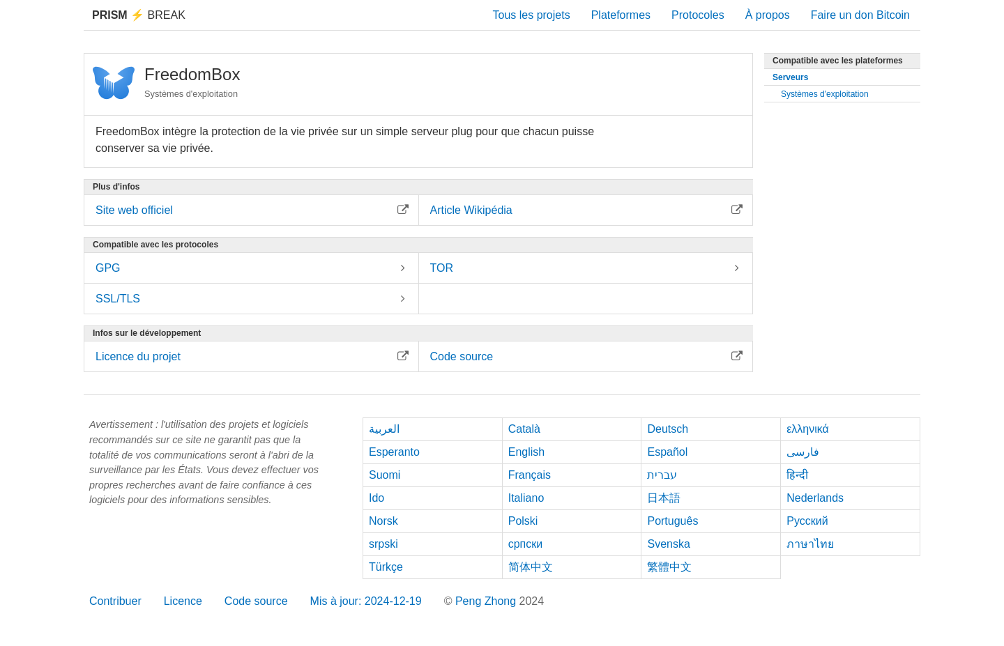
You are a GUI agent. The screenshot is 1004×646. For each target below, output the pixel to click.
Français (529, 475)
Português (672, 521)
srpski (383, 544)
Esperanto (394, 452)
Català (524, 429)
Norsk (383, 521)
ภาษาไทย (810, 544)
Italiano (526, 498)
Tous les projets (531, 15)
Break (138, 15)
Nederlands (815, 498)
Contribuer (115, 601)
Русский (807, 521)
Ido (376, 498)
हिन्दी (797, 475)
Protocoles (697, 15)
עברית (662, 475)
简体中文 (530, 567)
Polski (523, 521)
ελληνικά (807, 429)
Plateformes (621, 15)
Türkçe (386, 567)
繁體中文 (669, 567)
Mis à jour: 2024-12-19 (366, 601)
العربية (384, 429)
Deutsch (667, 429)
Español (667, 452)
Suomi (384, 475)
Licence (183, 601)
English (526, 452)
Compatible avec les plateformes (838, 61)
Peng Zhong (487, 601)
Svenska (668, 544)
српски (525, 544)
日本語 (663, 498)
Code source (256, 601)
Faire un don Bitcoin (860, 15)
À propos (767, 15)
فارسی (802, 452)
